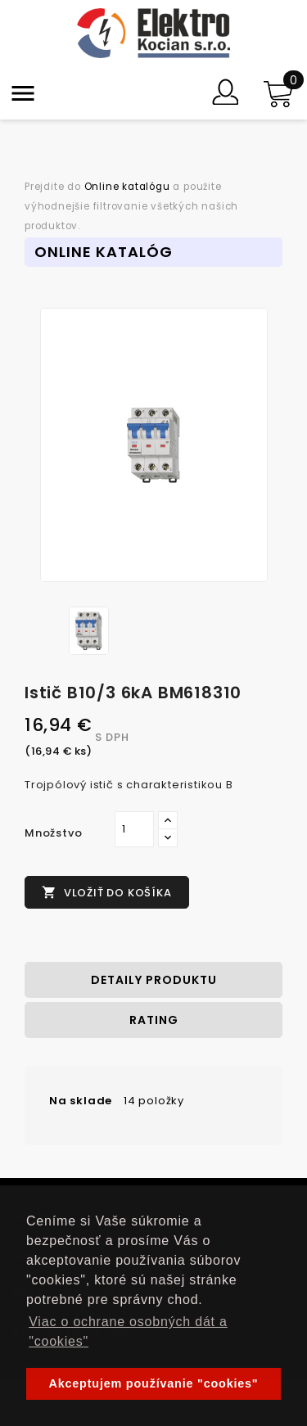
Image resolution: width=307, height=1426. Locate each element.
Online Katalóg (103, 251)
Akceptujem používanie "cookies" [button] (154, 1383)
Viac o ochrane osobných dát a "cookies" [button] (128, 1331)
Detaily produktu (154, 980)
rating (153, 1020)
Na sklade (80, 1100)
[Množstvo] (134, 829)
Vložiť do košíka (107, 892)
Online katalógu (127, 186)
